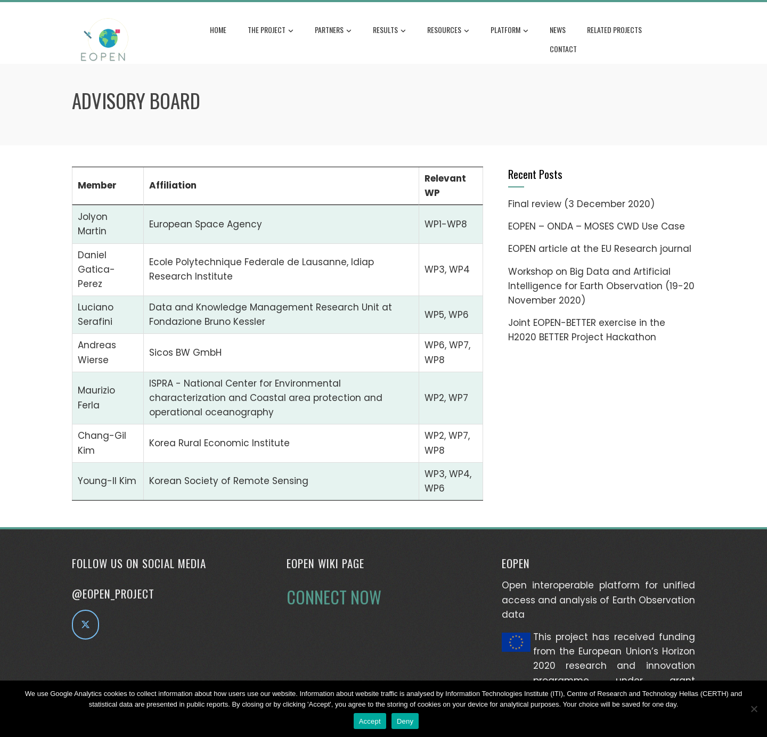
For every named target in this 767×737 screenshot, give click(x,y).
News (558, 29)
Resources (448, 30)
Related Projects (614, 29)
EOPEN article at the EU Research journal (599, 248)
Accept (370, 721)
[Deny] (753, 708)
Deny (405, 721)
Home (218, 29)
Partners (333, 30)
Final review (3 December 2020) (581, 204)
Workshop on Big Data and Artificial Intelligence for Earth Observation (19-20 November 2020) (601, 286)
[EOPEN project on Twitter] (85, 625)
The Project (270, 30)
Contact (563, 48)
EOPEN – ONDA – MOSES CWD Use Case (596, 226)
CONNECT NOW (334, 596)
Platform (509, 30)
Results (389, 30)
